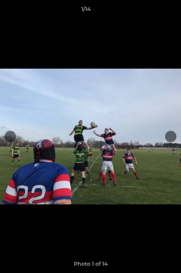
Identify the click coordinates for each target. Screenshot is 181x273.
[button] (153, 11)
